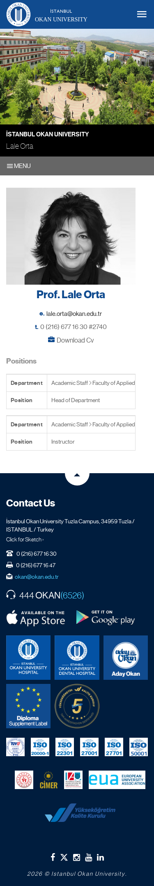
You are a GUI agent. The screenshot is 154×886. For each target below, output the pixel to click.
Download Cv (75, 340)
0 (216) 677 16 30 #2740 (73, 327)
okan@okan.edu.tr (37, 576)
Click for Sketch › (25, 539)
